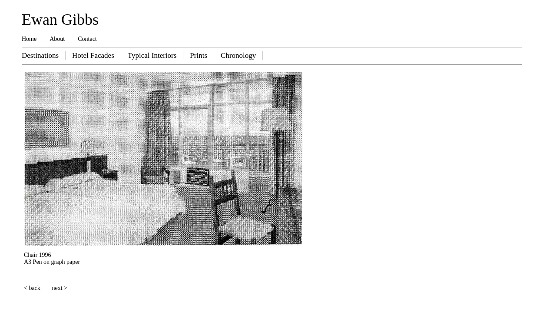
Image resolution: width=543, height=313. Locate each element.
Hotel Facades (93, 55)
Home (29, 39)
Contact (87, 39)
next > (60, 288)
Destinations (40, 55)
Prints (198, 55)
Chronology (238, 55)
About (57, 39)
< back (32, 288)
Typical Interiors (152, 55)
